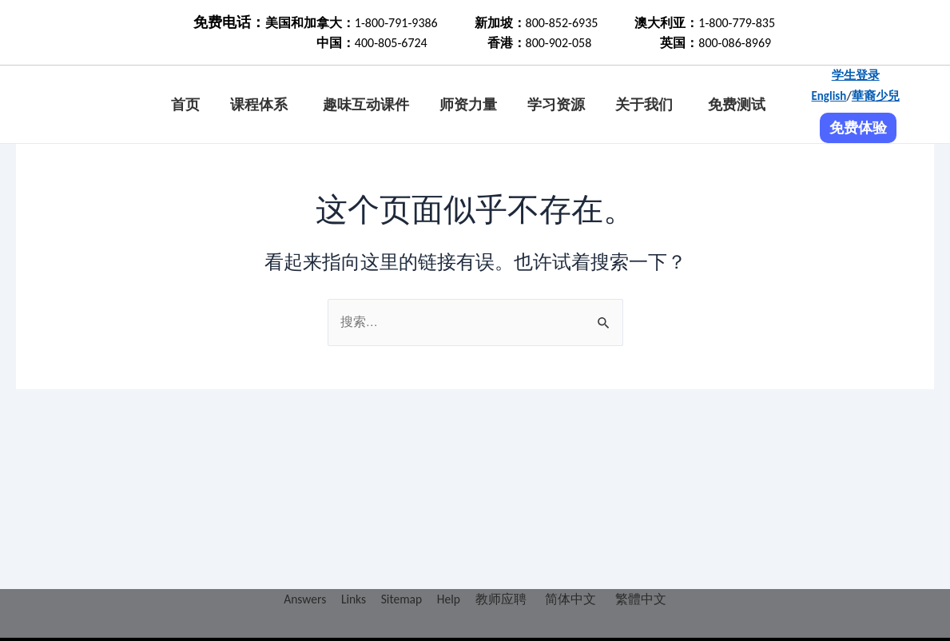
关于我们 (644, 104)
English (829, 96)
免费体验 (858, 128)
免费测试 (736, 104)
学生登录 (856, 75)
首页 (185, 104)
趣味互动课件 (366, 104)
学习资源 (556, 104)
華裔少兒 (876, 96)
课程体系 (259, 104)
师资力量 (468, 104)
